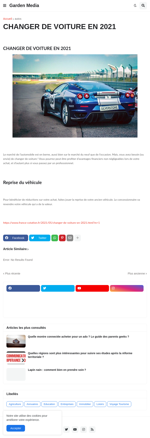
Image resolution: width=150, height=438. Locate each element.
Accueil (7, 18)
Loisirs (100, 404)
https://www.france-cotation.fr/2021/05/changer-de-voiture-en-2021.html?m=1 (51, 222)
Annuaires (32, 404)
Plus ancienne (136, 273)
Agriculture (15, 404)
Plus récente (12, 273)
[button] (4, 5)
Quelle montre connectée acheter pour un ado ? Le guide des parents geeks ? (78, 336)
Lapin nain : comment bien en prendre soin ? (57, 369)
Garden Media (24, 5)
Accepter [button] (15, 428)
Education (49, 404)
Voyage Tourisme (119, 404)
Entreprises (67, 404)
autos (18, 18)
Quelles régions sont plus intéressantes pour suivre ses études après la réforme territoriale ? (80, 355)
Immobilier (85, 404)
